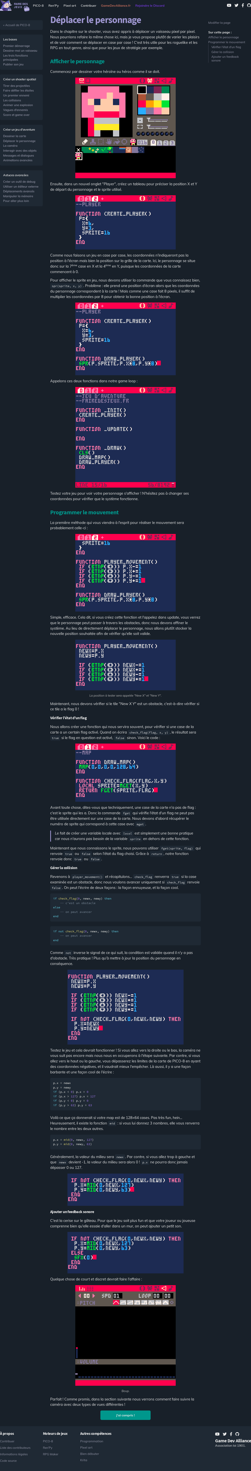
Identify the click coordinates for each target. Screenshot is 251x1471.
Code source (8, 1461)
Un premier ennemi (16, 95)
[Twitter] (236, 5)
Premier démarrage (16, 46)
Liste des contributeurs (15, 1448)
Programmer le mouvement (226, 42)
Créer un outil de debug (19, 181)
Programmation (91, 1441)
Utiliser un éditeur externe (20, 186)
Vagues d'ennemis (15, 110)
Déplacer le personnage (19, 141)
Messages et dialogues (18, 155)
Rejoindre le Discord (150, 5)
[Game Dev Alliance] (116, 5)
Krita (83, 1460)
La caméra (10, 146)
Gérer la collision (222, 52)
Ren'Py (53, 5)
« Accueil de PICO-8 (16, 25)
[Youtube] (229, 5)
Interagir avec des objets (19, 150)
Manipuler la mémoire (18, 196)
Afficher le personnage (223, 37)
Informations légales (14, 1454)
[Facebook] (243, 5)
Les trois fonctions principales (15, 57)
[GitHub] (249, 5)
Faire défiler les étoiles (18, 90)
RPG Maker (50, 1454)
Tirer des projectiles (16, 86)
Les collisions (12, 100)
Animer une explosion (18, 105)
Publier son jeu (13, 64)
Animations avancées (17, 160)
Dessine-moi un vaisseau (20, 50)
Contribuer (88, 5)
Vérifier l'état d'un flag (226, 47)
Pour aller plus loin (16, 201)
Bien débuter (89, 1454)
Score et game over (16, 115)
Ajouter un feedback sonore (225, 58)
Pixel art (70, 5)
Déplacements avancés (18, 191)
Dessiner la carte (14, 136)
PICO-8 (38, 5)
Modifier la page (219, 23)
